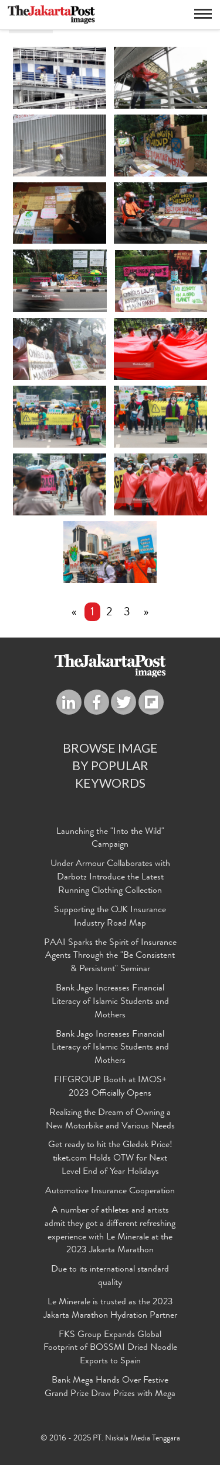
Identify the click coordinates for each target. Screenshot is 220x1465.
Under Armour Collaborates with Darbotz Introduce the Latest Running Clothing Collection (110, 878)
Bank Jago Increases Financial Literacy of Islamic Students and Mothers (110, 1002)
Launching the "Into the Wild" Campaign (110, 838)
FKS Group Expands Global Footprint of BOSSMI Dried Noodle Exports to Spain (110, 1349)
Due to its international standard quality (110, 1277)
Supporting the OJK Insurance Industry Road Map (110, 917)
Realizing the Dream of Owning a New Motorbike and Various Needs (110, 1120)
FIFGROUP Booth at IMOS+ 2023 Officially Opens (110, 1087)
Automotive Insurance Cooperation (110, 1191)
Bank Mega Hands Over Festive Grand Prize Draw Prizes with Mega (110, 1387)
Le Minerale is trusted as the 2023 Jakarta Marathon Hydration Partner (110, 1309)
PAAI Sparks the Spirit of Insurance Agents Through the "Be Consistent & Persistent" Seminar (110, 956)
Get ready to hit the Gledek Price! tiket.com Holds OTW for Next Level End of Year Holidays (110, 1159)
